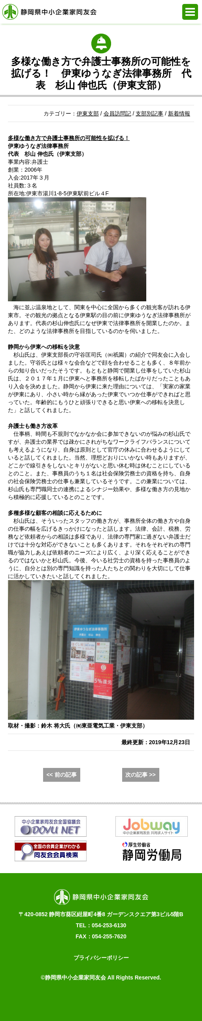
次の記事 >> (140, 774)
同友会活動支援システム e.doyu (129, 1001)
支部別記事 (149, 113)
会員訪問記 (117, 113)
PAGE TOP (185, 1001)
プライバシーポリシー (101, 958)
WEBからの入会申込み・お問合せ (73, 1001)
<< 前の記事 (61, 774)
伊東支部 (88, 113)
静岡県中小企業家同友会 (49, 12)
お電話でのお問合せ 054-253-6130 (17, 1001)
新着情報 (179, 113)
